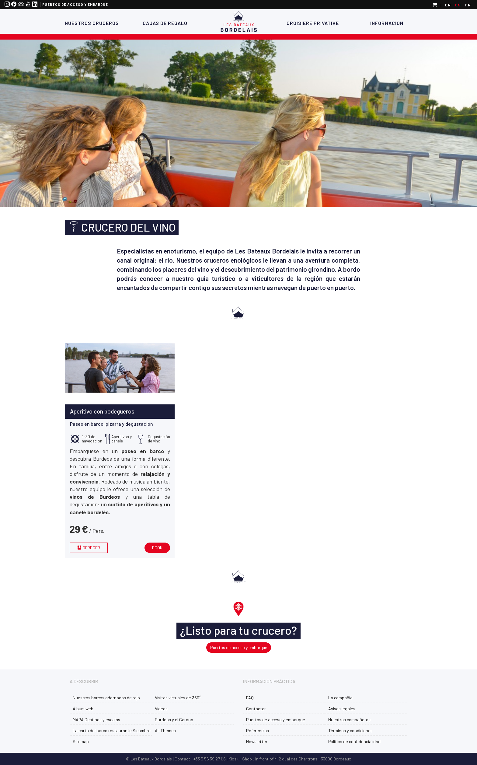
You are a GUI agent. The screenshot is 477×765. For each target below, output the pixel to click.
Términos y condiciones (350, 730)
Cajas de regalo (164, 23)
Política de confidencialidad (354, 741)
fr (468, 4)
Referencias (257, 730)
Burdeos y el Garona (174, 719)
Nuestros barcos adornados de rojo (106, 697)
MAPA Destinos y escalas (96, 719)
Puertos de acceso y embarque (75, 4)
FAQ (250, 697)
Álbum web (83, 708)
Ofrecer (88, 547)
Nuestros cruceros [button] (92, 23)
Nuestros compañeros (349, 719)
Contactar (256, 708)
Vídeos (161, 708)
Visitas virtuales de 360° (178, 697)
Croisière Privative (313, 23)
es (458, 4)
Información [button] (386, 23)
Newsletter (256, 741)
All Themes (165, 730)
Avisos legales (341, 708)
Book (157, 547)
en (448, 4)
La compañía (340, 697)
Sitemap (81, 741)
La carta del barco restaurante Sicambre (112, 730)
